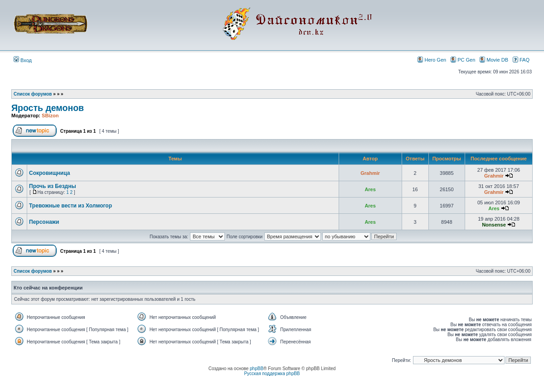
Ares (369, 189)
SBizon (50, 115)
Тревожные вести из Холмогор (70, 205)
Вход (23, 60)
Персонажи (44, 222)
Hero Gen (432, 60)
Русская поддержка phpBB (272, 373)
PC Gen (463, 60)
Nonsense (494, 224)
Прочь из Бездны (52, 186)
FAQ (521, 60)
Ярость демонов (47, 108)
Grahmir (370, 173)
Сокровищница (49, 173)
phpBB (256, 368)
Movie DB (494, 60)
